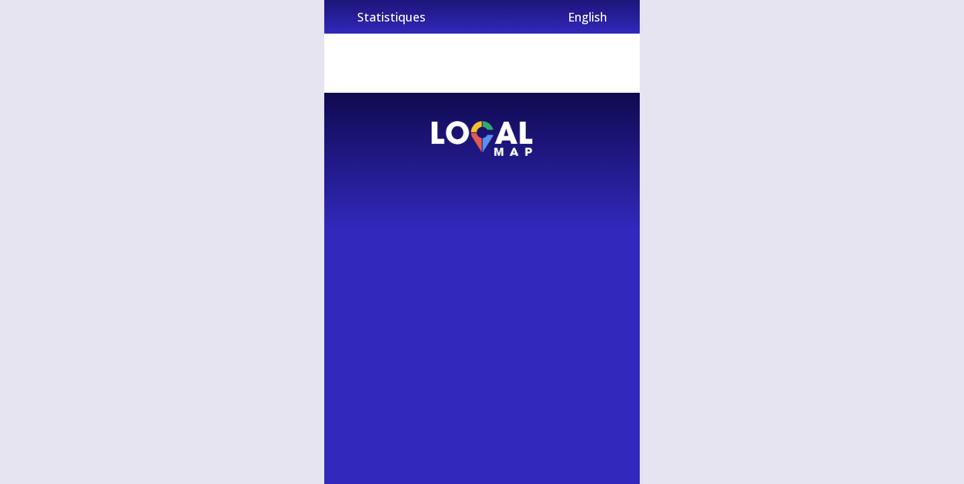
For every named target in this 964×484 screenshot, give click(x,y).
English (587, 17)
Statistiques (391, 17)
